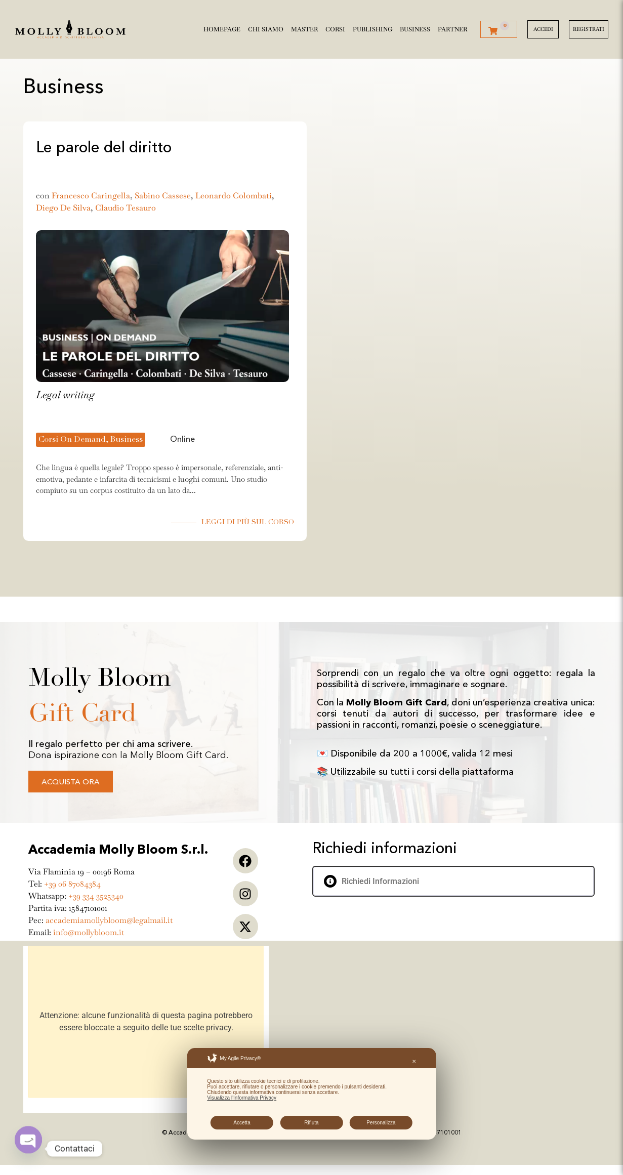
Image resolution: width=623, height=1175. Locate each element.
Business (415, 27)
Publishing (372, 27)
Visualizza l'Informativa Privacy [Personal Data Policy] (241, 1098)
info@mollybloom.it (88, 932)
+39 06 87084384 (72, 883)
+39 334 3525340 (95, 896)
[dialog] (311, 1094)
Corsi (335, 27)
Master (304, 27)
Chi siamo (265, 27)
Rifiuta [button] (311, 1122)
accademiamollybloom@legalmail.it (109, 920)
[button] (453, 881)
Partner (452, 27)
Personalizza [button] (380, 1122)
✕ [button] (414, 1061)
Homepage (221, 27)
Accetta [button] (241, 1122)
